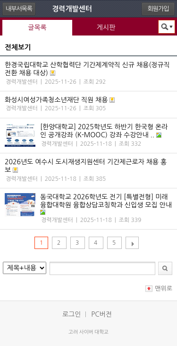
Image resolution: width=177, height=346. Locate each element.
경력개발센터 (72, 8)
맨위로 (163, 288)
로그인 (71, 314)
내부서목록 (19, 9)
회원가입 (158, 9)
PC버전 (101, 314)
